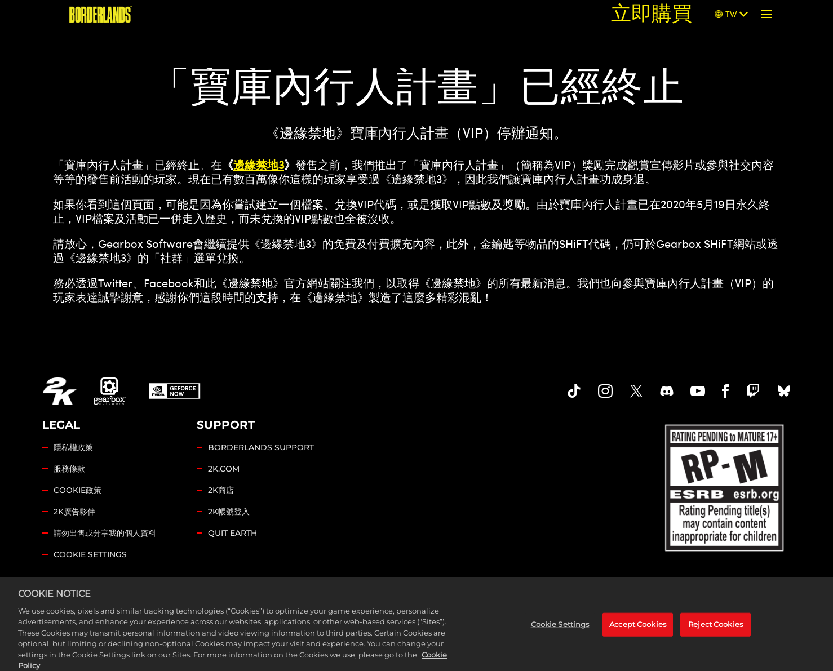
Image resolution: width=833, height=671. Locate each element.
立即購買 (651, 13)
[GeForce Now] (174, 391)
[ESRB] (726, 486)
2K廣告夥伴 (74, 511)
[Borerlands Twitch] (753, 391)
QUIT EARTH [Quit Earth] (232, 533)
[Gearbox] (110, 391)
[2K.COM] (59, 391)
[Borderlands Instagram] (605, 391)
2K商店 (221, 490)
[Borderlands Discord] (667, 391)
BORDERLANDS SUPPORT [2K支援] (261, 447)
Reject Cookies (715, 633)
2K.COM (224, 469)
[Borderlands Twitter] (636, 391)
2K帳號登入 (229, 511)
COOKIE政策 (77, 490)
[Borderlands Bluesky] (784, 391)
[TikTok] (574, 391)
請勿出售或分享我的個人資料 (105, 533)
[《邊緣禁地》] (100, 14)
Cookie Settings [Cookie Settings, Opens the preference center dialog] (560, 633)
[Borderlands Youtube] (697, 391)
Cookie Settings (90, 554)
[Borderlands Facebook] (725, 391)
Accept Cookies (637, 633)
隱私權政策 (73, 447)
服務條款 (69, 469)
